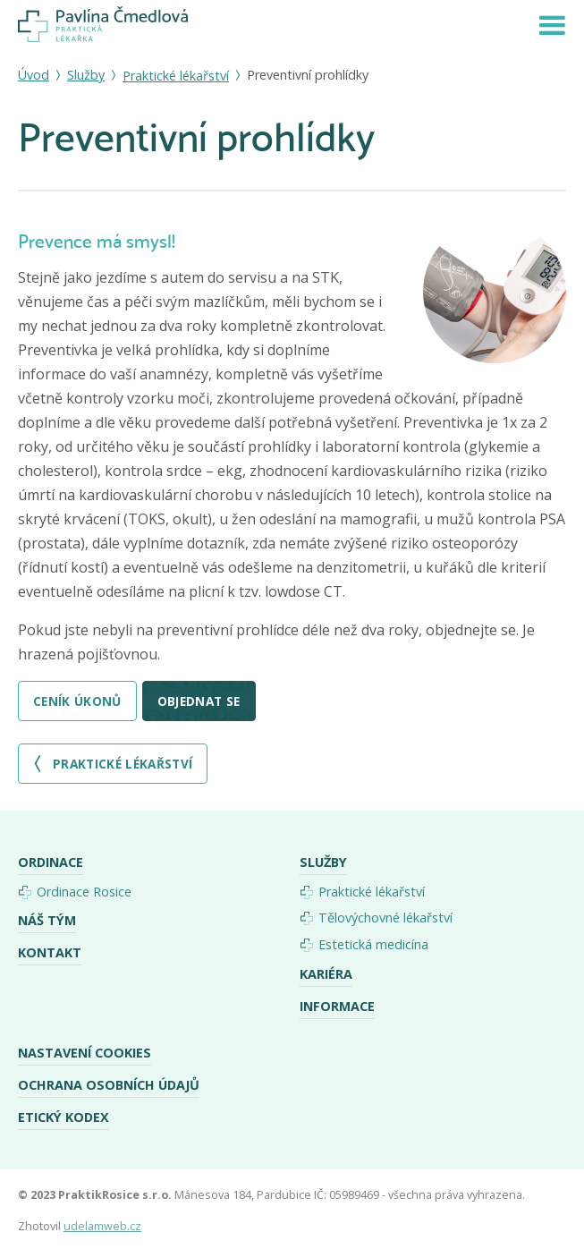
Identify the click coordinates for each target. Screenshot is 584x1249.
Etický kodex (63, 1117)
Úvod (33, 74)
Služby (86, 74)
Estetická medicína (373, 944)
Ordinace (50, 862)
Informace (337, 1006)
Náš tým (47, 920)
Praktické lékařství (176, 75)
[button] (552, 24)
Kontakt (49, 952)
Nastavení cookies (84, 1052)
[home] (103, 25)
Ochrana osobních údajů (108, 1084)
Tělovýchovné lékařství (385, 917)
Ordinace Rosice (84, 891)
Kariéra (326, 973)
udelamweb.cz (102, 1226)
